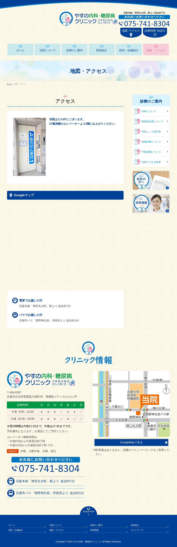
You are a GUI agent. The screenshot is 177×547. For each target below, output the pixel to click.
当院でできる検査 (151, 162)
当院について (55, 525)
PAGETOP (88, 512)
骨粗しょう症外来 (151, 131)
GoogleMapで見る (131, 442)
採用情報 (94, 530)
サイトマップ (137, 530)
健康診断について (151, 141)
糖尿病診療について (152, 121)
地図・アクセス (56, 530)
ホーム (12, 525)
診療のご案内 (96, 525)
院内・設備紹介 (16, 530)
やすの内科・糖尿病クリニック (87, 541)
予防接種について (151, 151)
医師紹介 (135, 525)
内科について (149, 111)
